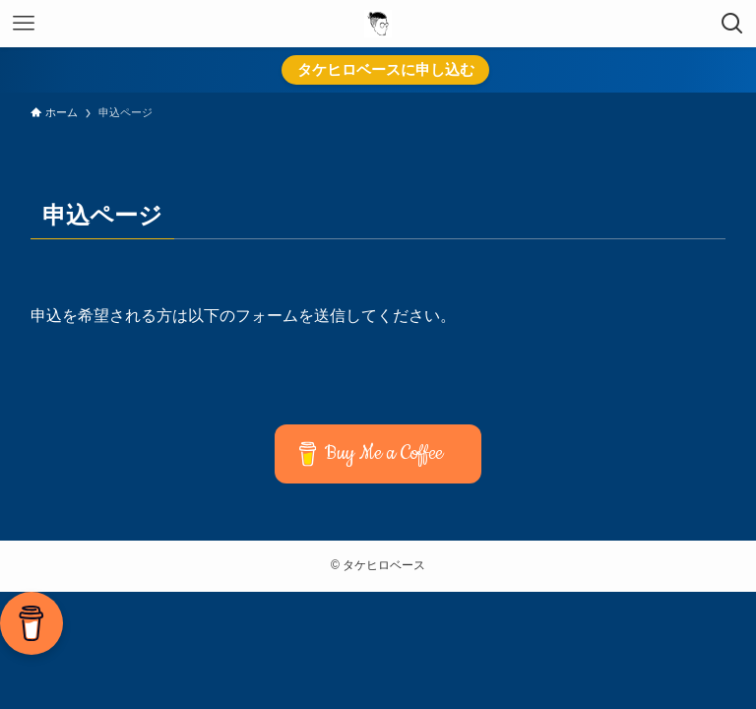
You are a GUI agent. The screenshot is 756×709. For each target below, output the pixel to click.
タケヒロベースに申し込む (385, 69)
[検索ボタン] (732, 23)
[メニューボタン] (23, 23)
